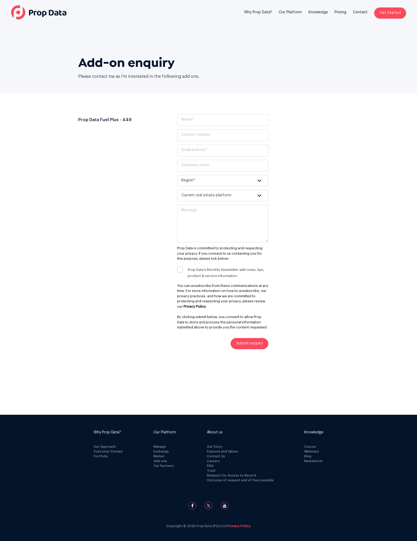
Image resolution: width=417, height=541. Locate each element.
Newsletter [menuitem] (313, 461)
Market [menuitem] (159, 456)
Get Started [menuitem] (390, 13)
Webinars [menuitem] (311, 451)
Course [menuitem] (310, 446)
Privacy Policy (195, 306)
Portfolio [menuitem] (101, 456)
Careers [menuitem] (213, 461)
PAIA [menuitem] (210, 465)
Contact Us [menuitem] (216, 456)
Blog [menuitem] (307, 456)
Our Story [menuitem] (215, 446)
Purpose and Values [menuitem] (222, 451)
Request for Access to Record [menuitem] (231, 475)
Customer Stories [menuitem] (108, 451)
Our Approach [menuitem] (105, 446)
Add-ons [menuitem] (160, 461)
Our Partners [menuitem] (163, 465)
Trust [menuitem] (211, 470)
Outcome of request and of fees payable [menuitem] (240, 480)
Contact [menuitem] (360, 12)
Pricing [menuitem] (340, 12)
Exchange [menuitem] (161, 451)
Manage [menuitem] (159, 446)
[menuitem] (258, 16)
